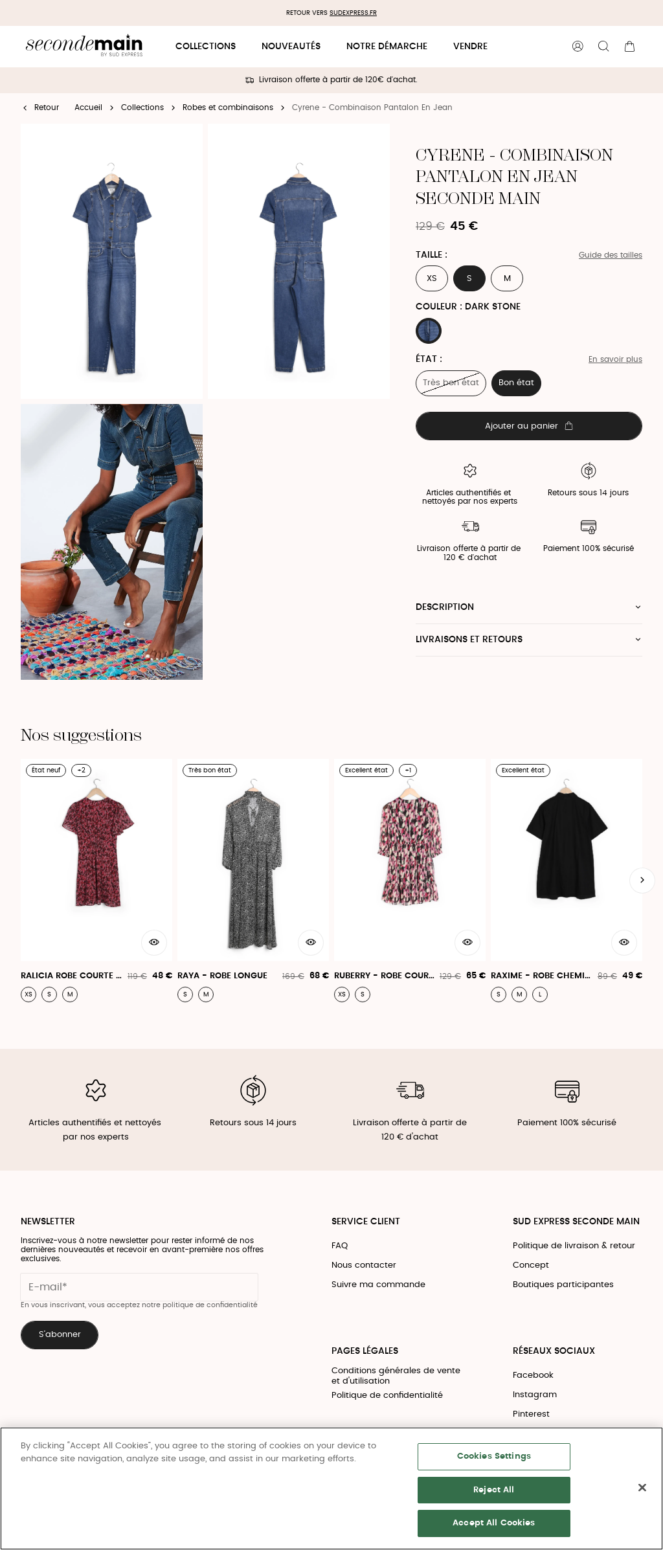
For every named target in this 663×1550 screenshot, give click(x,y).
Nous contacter (364, 1265)
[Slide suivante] (642, 880)
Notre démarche (386, 46)
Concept (531, 1265)
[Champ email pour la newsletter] (139, 1287)
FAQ (340, 1246)
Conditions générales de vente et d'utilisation (396, 1376)
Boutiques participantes (563, 1285)
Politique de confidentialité (387, 1395)
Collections (205, 46)
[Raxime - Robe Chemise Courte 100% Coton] (566, 880)
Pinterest (531, 1414)
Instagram (535, 1395)
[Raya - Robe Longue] (253, 880)
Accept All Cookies (494, 1523)
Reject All (493, 1490)
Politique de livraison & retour (574, 1246)
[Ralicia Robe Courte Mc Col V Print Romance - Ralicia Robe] (96, 880)
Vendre (470, 46)
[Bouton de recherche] (603, 46)
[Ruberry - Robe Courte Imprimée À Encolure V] (410, 880)
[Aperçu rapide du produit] (154, 943)
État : (429, 359)
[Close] (642, 1488)
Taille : (431, 255)
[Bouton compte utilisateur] (577, 46)
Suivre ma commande (378, 1285)
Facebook (533, 1375)
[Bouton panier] (629, 46)
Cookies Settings (494, 1456)
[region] (331, 1488)
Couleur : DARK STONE (468, 306)
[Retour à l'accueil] (84, 47)
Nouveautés (291, 46)
